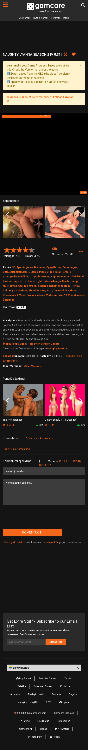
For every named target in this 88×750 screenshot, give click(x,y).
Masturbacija (52, 281)
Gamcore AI (25, 729)
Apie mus (15, 694)
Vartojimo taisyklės (28, 702)
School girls (10, 290)
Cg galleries (53, 267)
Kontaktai (65, 686)
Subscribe (55, 641)
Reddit (55, 737)
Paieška (21, 686)
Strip (49, 290)
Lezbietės (29, 281)
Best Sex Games (48, 678)
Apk (18, 267)
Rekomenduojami (60, 285)
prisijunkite (52, 542)
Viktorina (51, 295)
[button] (81, 251)
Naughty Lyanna (57, 348)
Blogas (43, 729)
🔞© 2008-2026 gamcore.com (30, 713)
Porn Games (63, 721)
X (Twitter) (62, 729)
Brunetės (39, 267)
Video (22, 295)
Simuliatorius (37, 290)
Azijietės (27, 267)
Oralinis (23, 285)
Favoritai (55, 18)
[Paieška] (83, 5)
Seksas (23, 290)
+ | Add (21, 307)
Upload (64, 702)
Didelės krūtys (37, 271)
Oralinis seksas (38, 285)
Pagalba (73, 694)
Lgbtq (39, 281)
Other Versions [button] (32, 366)
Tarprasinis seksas (65, 290)
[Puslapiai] (5, 5)
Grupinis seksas (39, 276)
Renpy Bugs (18, 343)
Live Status (43, 721)
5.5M (49, 425)
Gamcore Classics (64, 713)
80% (39, 425)
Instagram (35, 737)
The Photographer (12, 419)
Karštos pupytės (12, 281)
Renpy (75, 285)
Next (80, 214)
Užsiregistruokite (13, 542)
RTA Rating (24, 721)
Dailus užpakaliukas (15, 271)
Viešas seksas (36, 295)
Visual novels (76, 295)
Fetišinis (23, 276)
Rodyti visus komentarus (39, 438)
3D (13, 267)
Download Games (43, 686)
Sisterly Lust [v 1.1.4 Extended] (61, 419)
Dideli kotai (54, 271)
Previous (7, 214)
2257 (49, 702)
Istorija (66, 18)
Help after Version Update (44, 343)
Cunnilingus (69, 267)
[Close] (80, 65)
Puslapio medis (36, 694)
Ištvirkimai (77, 276)
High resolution (60, 276)
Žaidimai (8, 299)
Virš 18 (63, 295)
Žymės (68, 678)
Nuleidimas (10, 285)
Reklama (56, 694)
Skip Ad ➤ (83, 192)
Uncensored (10, 295)
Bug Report (23, 678)
